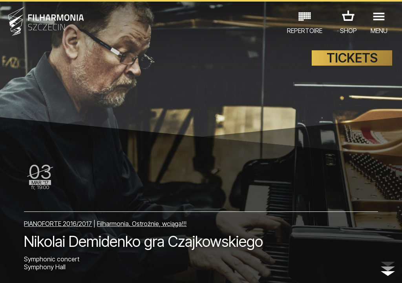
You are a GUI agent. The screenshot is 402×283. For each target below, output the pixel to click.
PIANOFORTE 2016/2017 (58, 224)
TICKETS (352, 58)
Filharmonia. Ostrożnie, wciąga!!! (141, 224)
